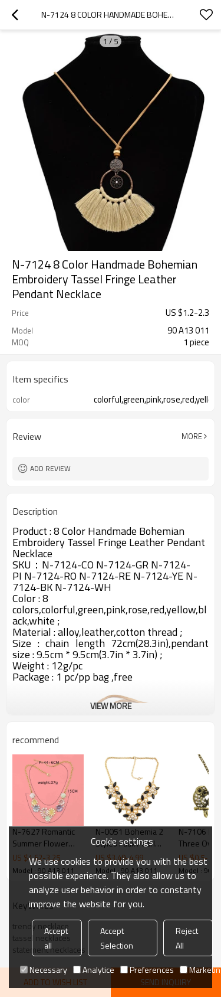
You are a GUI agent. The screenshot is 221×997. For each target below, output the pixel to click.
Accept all (56, 938)
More (192, 436)
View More (110, 705)
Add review (50, 468)
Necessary (43, 969)
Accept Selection (116, 938)
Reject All (187, 938)
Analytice (93, 969)
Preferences (147, 969)
